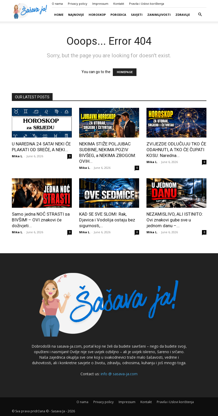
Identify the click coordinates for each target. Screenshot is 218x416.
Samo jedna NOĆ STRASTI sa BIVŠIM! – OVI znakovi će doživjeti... (41, 219)
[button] (200, 14)
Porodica (118, 15)
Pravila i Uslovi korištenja (146, 4)
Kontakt (118, 4)
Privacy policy (77, 4)
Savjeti (137, 15)
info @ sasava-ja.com (119, 373)
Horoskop (97, 15)
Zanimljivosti (159, 15)
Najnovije (76, 15)
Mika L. (17, 156)
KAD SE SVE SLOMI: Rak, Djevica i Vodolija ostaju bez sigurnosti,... (107, 219)
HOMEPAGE (125, 72)
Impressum (100, 4)
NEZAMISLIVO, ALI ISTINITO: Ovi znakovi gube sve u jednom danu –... (174, 219)
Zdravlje (182, 15)
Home (58, 15)
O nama (57, 4)
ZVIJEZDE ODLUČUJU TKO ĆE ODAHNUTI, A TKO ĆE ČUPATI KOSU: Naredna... (176, 149)
